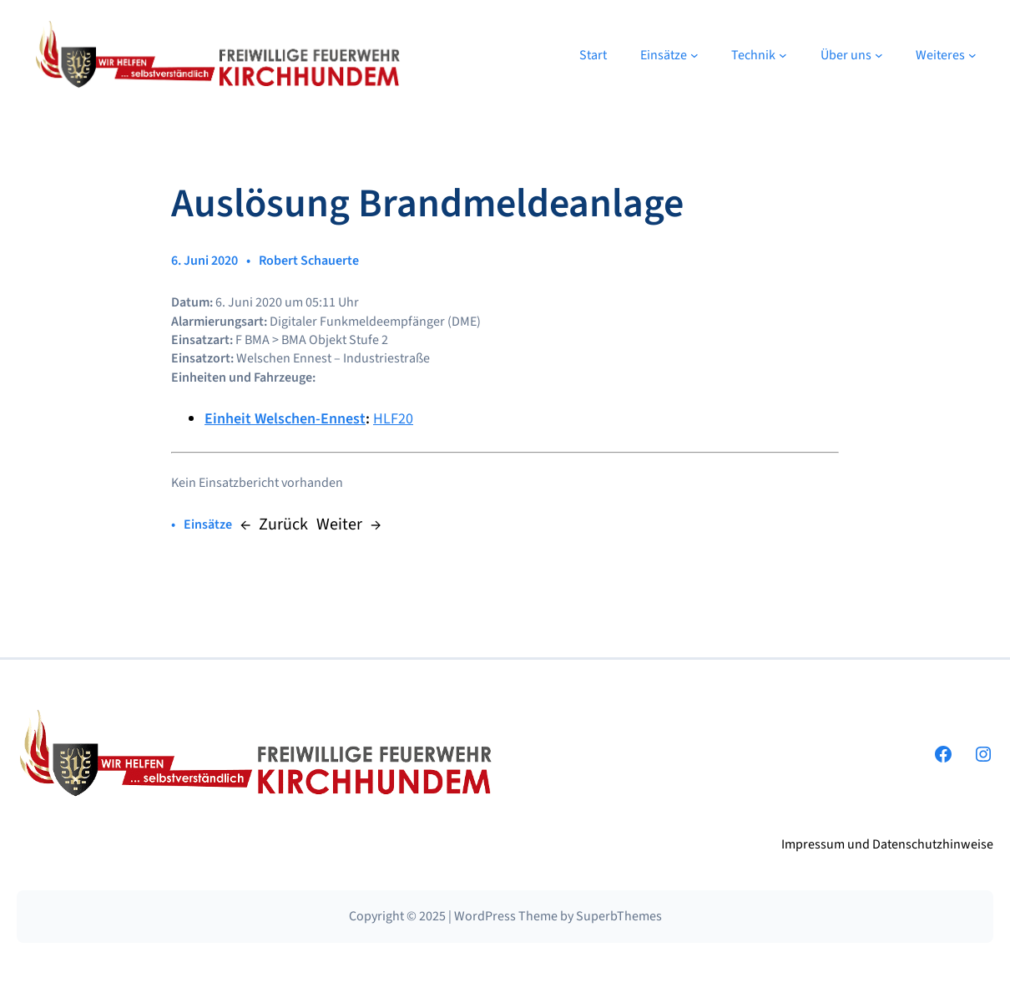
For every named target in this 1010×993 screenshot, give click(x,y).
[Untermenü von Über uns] (879, 55)
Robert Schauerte (309, 260)
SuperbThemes (619, 916)
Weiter (339, 524)
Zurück (283, 524)
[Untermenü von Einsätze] (694, 55)
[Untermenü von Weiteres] (972, 55)
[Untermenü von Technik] (783, 55)
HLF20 (393, 418)
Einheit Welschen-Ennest (285, 418)
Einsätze (208, 524)
